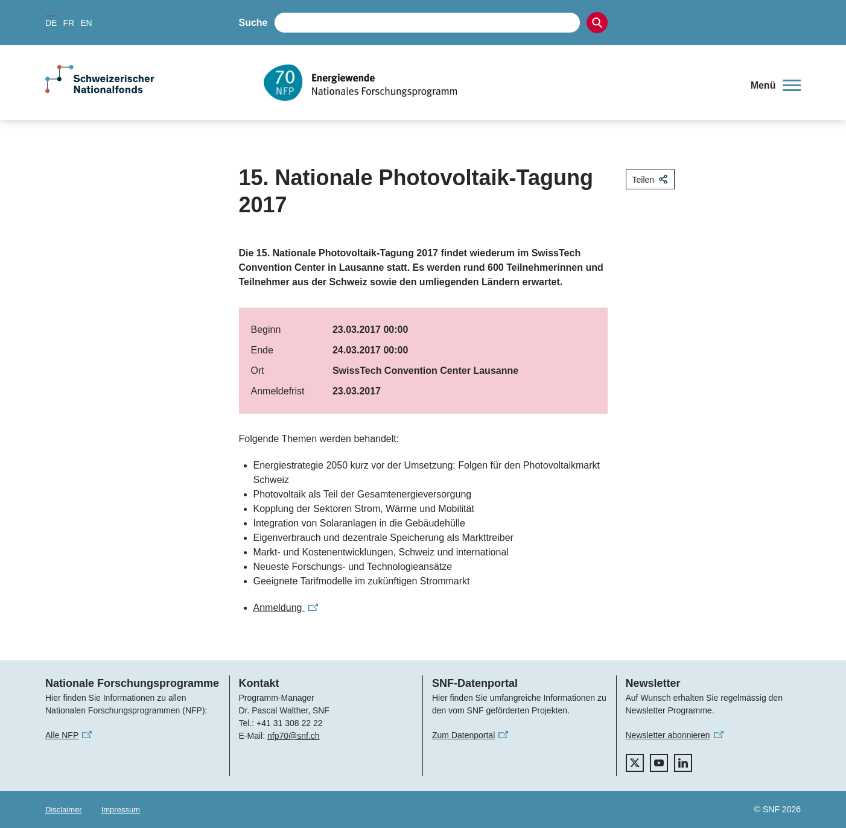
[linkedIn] (683, 763)
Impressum (120, 809)
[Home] (498, 83)
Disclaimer (63, 809)
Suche (253, 22)
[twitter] (635, 763)
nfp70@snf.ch (293, 736)
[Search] (597, 22)
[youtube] (659, 763)
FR (68, 23)
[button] (776, 86)
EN (86, 23)
